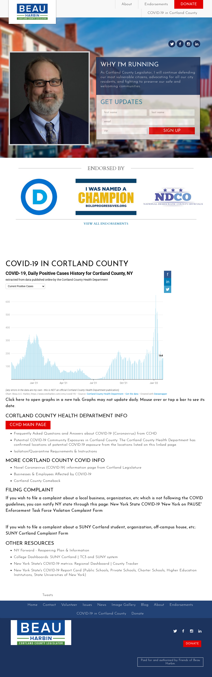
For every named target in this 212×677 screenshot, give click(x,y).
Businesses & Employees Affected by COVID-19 (52, 474)
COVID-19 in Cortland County (172, 13)
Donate (189, 4)
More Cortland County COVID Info (55, 460)
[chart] (88, 333)
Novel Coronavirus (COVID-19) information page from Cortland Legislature (77, 468)
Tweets (47, 595)
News (101, 605)
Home (32, 605)
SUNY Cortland (63, 557)
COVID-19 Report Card (62, 570)
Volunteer (69, 605)
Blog (144, 605)
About (127, 4)
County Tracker (125, 564)
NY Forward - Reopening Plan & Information (51, 550)
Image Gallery (124, 605)
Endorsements (156, 4)
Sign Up (172, 131)
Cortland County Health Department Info (66, 416)
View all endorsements (106, 224)
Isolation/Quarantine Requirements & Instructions (55, 451)
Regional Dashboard (91, 564)
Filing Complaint (29, 490)
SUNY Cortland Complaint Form (37, 533)
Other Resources (30, 543)
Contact (49, 605)
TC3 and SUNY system (99, 557)
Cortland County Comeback (37, 481)
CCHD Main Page (28, 425)
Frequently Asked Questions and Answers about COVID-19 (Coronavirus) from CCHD (85, 434)
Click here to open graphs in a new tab (43, 400)
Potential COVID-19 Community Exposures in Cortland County (65, 440)
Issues (87, 605)
